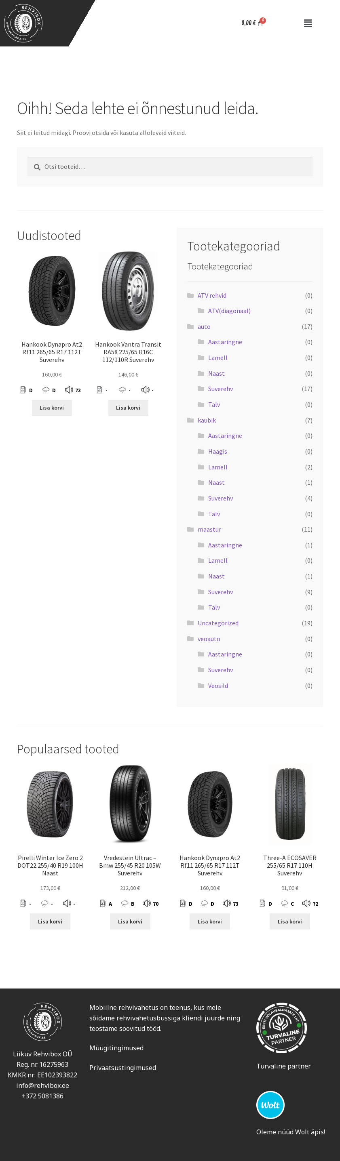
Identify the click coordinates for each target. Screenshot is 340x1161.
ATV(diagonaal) (229, 311)
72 (315, 903)
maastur (209, 529)
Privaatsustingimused (122, 1067)
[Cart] (252, 23)
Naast (216, 373)
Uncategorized (218, 623)
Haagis (217, 451)
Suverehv (220, 389)
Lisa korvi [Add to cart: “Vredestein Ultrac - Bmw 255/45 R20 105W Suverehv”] (130, 921)
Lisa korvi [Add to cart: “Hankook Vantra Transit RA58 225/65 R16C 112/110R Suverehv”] (128, 407)
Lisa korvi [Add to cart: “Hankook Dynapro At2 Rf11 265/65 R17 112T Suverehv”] (52, 407)
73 (78, 390)
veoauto (209, 639)
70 (155, 903)
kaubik (207, 420)
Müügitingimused (116, 1047)
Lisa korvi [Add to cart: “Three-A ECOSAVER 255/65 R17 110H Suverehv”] (290, 921)
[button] (308, 23)
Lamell (218, 357)
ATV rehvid (212, 295)
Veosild (218, 685)
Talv (214, 404)
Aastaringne (225, 342)
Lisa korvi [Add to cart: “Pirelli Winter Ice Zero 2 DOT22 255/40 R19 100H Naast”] (50, 921)
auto (204, 326)
